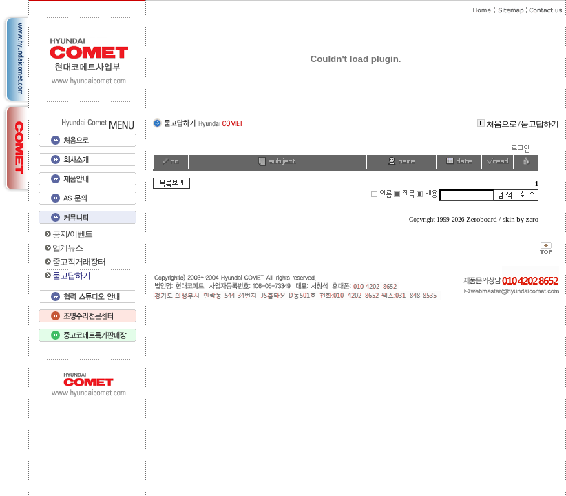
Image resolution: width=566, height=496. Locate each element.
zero (532, 219)
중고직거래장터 (78, 262)
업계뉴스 (67, 248)
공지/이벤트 (72, 234)
